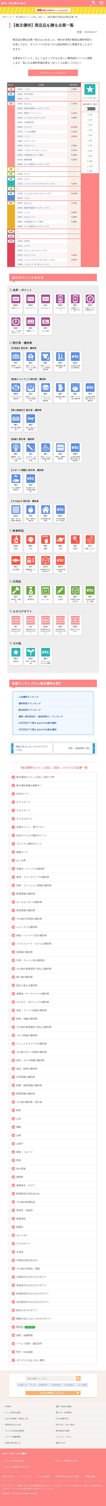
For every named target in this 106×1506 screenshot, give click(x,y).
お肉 (18, 1135)
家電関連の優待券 (25, 893)
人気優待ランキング (29, 697)
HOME (8, 1406)
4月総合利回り (69, 1385)
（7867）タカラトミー (26, 145)
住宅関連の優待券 (25, 1077)
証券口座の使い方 (13, 1443)
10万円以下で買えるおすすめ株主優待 (37, 723)
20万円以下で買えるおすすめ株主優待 (37, 729)
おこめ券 (21, 860)
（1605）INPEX (23, 241)
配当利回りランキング (30, 710)
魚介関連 (21, 1168)
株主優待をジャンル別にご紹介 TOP (35, 777)
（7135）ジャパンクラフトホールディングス (35, 184)
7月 (90, 146)
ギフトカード (23, 802)
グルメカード (23, 810)
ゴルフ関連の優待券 (26, 1035)
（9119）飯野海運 (24, 159)
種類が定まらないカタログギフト (33, 1318)
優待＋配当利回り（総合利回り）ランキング (41, 716)
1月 (90, 115)
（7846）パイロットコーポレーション (32, 264)
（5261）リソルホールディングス (30, 118)
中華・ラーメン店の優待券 (30, 960)
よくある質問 (44, 1476)
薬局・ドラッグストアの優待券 (32, 877)
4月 (90, 130)
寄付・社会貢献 (24, 1352)
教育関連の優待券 (25, 1093)
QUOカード (22, 793)
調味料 (19, 1177)
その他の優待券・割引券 (29, 1102)
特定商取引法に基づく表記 (67, 1476)
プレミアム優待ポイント (29, 843)
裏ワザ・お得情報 (63, 1412)
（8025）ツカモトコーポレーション (31, 150)
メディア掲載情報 (13, 1437)
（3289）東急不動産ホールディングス (32, 108)
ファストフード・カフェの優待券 (33, 943)
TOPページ (7, 17)
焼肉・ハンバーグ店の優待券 (31, 935)
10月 (91, 161)
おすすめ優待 (82, 1385)
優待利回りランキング (30, 703)
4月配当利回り (56, 1385)
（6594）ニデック (24, 127)
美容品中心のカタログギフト (31, 1285)
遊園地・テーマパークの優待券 (32, 993)
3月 (90, 125)
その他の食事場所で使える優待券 (33, 968)
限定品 (19, 1327)
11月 (91, 166)
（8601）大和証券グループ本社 (29, 155)
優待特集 (16, 1418)
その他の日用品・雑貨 (28, 1268)
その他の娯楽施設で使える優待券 (33, 1027)
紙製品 (19, 1227)
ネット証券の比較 (13, 1412)
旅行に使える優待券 (26, 985)
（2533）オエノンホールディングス (31, 250)
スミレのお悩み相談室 (14, 1431)
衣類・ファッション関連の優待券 (33, 885)
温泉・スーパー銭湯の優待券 (31, 1010)
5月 (90, 135)
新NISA (13, 1425)
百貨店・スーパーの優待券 (30, 868)
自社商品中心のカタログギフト (32, 1302)
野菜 (18, 1160)
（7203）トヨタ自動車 (26, 132)
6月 (90, 140)
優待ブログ (61, 1443)
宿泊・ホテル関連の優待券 (30, 1060)
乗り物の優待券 (24, 977)
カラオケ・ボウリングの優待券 (32, 1002)
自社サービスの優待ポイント (31, 835)
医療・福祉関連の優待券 (29, 1085)
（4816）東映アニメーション (29, 113)
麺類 (18, 1127)
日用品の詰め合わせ (26, 1260)
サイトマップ (26, 1476)
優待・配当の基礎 (63, 1406)
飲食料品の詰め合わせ (28, 1193)
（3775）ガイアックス (26, 255)
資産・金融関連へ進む (79, 748)
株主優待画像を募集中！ (29, 785)
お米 (18, 1118)
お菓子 (19, 1143)
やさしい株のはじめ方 (14, 1461)
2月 (90, 120)
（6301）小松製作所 (25, 122)
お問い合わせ (8, 1476)
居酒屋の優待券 (24, 952)
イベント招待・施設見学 (29, 1343)
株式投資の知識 (62, 1431)
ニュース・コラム (63, 1437)
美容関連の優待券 (25, 910)
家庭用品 (21, 1218)
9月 (90, 156)
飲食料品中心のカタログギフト (32, 1293)
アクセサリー (23, 1243)
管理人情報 (90, 1476)
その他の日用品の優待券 (29, 918)
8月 (90, 151)
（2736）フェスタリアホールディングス (33, 193)
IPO (65, 1425)
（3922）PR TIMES (24, 94)
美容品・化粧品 (24, 1210)
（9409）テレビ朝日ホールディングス (32, 164)
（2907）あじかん (24, 104)
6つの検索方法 (62, 1418)
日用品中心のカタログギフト (31, 1277)
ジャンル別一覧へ (90, 98)
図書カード (22, 852)
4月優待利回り (43, 1385)
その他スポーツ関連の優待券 (31, 1052)
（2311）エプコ (23, 179)
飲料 (18, 1110)
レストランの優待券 (26, 927)
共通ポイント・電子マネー (30, 827)
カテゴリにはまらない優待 (30, 1360)
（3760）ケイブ (23, 174)
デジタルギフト (24, 819)
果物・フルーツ (24, 1152)
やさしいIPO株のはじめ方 (67, 1461)
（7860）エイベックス (26, 141)
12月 (91, 171)
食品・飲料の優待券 (26, 1068)
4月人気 (32, 1385)
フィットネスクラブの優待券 (31, 1043)
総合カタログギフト (26, 1310)
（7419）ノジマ (23, 136)
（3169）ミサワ (23, 89)
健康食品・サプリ (25, 1185)
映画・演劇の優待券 (26, 1018)
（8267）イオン (23, 99)
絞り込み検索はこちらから (52, 1393)
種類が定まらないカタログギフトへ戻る (32, 748)
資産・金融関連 (24, 1335)
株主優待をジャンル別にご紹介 (29, 17)
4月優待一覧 (22, 1385)
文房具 (19, 1252)
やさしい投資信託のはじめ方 (17, 1467)
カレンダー (22, 1235)
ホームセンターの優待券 (29, 902)
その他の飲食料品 (25, 1202)
